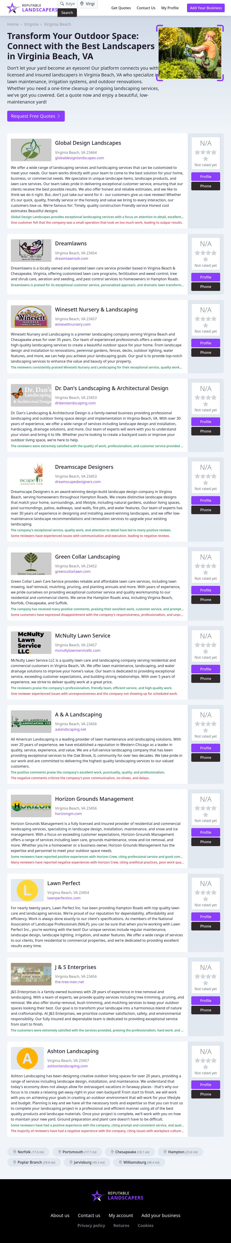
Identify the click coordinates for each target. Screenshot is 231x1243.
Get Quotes (121, 7)
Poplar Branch (34, 1162)
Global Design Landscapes (88, 142)
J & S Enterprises (75, 967)
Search (67, 12)
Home (13, 24)
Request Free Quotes (36, 116)
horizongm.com (68, 813)
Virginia (31, 24)
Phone (205, 186)
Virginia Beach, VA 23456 (76, 723)
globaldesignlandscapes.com (79, 157)
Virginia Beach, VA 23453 (76, 397)
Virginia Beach (57, 24)
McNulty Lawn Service (83, 635)
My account (121, 1215)
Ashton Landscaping (73, 1051)
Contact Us (146, 7)
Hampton (180, 1151)
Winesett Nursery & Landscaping (96, 309)
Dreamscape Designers (84, 466)
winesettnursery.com (73, 324)
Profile (205, 176)
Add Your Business (206, 7)
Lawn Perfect (63, 883)
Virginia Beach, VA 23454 (76, 253)
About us (60, 1215)
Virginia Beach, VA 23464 (76, 152)
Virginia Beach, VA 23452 (76, 566)
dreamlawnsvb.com (71, 258)
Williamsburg (139, 1162)
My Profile (170, 7)
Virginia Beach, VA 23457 (76, 318)
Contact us (89, 1215)
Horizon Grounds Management (94, 798)
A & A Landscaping (78, 714)
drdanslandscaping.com (75, 403)
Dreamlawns (71, 243)
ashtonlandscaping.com (67, 1065)
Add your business (160, 1215)
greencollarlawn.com (72, 571)
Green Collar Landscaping (87, 556)
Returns (121, 1225)
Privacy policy (91, 1225)
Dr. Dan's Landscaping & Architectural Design (112, 388)
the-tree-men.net (69, 981)
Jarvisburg (87, 1162)
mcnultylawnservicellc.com (77, 650)
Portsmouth (77, 1151)
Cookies (145, 1225)
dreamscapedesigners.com (78, 481)
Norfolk (28, 1151)
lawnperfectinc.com (64, 897)
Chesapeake (130, 1151)
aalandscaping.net (70, 729)
